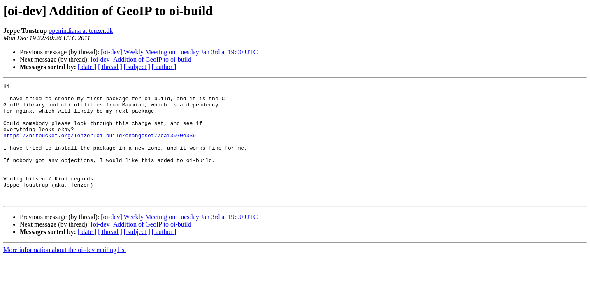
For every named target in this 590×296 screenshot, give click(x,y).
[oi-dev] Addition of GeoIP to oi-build (141, 59)
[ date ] (87, 66)
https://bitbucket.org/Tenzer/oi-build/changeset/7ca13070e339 (99, 146)
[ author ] (164, 66)
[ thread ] (110, 66)
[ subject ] (137, 66)
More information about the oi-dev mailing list (64, 273)
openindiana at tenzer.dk (81, 30)
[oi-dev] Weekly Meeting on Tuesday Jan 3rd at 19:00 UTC (179, 52)
